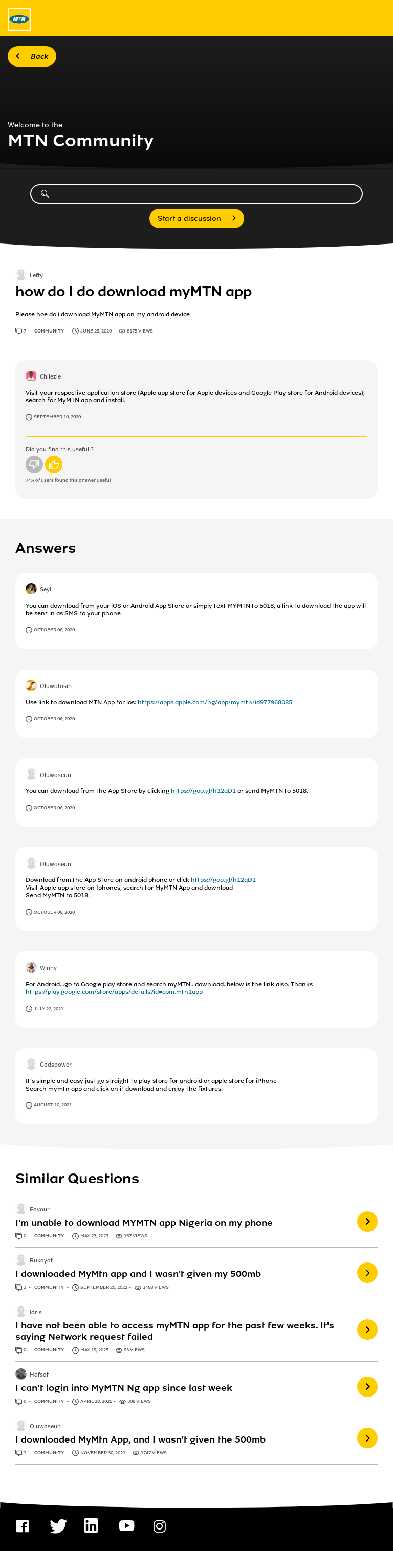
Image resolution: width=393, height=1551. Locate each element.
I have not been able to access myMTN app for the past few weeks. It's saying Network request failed (174, 1331)
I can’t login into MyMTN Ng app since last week (123, 1388)
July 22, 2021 (48, 1009)
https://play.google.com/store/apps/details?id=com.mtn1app (114, 992)
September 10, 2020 (57, 417)
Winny (48, 968)
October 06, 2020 (54, 630)
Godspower (56, 1065)
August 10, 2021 (53, 1105)
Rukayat (41, 1261)
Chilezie (50, 377)
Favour (40, 1209)
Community (49, 331)
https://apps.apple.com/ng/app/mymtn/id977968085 (215, 702)
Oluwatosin (56, 686)
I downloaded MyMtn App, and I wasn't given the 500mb (140, 1439)
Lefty (36, 276)
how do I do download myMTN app (133, 291)
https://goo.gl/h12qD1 (203, 791)
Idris (36, 1312)
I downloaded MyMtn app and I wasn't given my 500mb (138, 1274)
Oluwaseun (55, 775)
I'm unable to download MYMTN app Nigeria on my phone (144, 1222)
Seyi (45, 589)
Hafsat (39, 1375)
